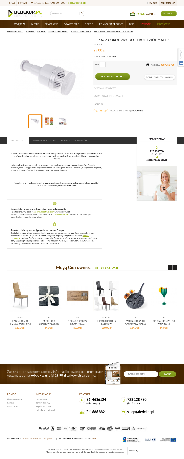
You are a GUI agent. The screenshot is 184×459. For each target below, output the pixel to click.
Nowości (145, 24)
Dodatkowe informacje (108, 96)
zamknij (133, 450)
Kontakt (22, 3)
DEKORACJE (51, 24)
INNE (131, 24)
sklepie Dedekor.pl (61, 214)
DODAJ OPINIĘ (137, 111)
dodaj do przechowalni (159, 77)
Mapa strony (12, 406)
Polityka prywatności (45, 410)
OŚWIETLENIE (71, 24)
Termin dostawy (43, 403)
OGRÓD (89, 24)
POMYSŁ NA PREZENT (111, 24)
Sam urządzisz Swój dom (43, 212)
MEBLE (35, 24)
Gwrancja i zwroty (15, 399)
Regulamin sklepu (43, 406)
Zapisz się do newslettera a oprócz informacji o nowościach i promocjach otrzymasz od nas (55, 373)
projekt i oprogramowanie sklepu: (78, 439)
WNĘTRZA (19, 24)
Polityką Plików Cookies (112, 449)
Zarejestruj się (168, 3)
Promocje (163, 24)
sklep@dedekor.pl (77, 3)
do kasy (168, 14)
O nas (12, 3)
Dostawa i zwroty (104, 88)
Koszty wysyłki (42, 399)
